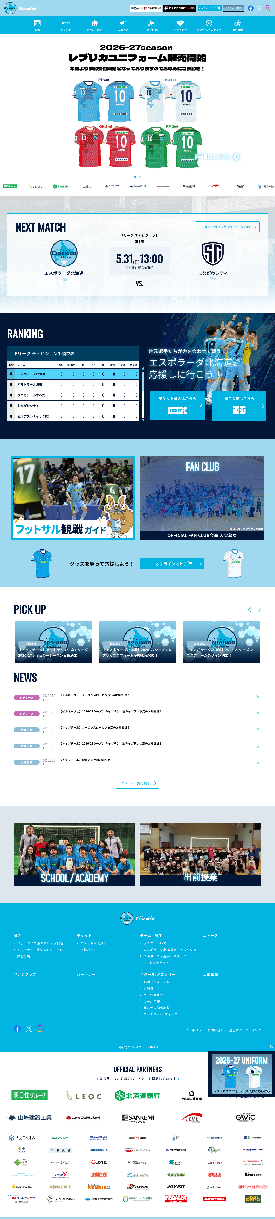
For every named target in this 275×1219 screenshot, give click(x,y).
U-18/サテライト (156, 962)
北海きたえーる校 (157, 982)
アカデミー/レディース (161, 1014)
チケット (84, 935)
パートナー (86, 974)
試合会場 (24, 956)
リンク (256, 1030)
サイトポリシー (193, 1030)
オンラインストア (209, 8)
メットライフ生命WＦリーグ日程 (41, 950)
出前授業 (210, 974)
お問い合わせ (217, 1030)
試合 (17, 935)
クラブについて (155, 943)
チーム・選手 (151, 935)
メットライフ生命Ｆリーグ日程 (40, 943)
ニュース (210, 935)
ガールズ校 (152, 1001)
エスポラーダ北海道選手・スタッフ (170, 950)
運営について (239, 1030)
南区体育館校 (153, 995)
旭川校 (148, 988)
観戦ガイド (88, 950)
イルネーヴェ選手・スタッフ (165, 956)
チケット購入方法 (93, 943)
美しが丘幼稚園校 (157, 1008)
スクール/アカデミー (158, 974)
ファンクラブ (25, 974)
